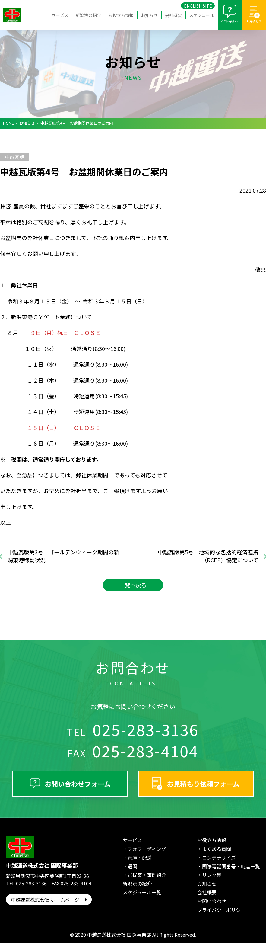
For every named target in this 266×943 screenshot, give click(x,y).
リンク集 (211, 874)
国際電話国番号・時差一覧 (231, 866)
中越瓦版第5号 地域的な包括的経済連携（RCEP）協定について (208, 555)
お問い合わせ (230, 21)
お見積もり (253, 21)
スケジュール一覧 (142, 892)
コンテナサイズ (219, 857)
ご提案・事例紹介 (147, 874)
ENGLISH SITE (198, 6)
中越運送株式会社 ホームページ (49, 899)
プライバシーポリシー (221, 909)
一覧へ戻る (133, 585)
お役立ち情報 (121, 15)
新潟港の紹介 (88, 15)
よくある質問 (216, 848)
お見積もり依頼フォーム (203, 783)
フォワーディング (147, 848)
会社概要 (173, 15)
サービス (60, 15)
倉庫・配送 (140, 857)
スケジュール (201, 15)
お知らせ (149, 15)
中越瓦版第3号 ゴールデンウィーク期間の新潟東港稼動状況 (63, 555)
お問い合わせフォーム (78, 783)
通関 (132, 866)
